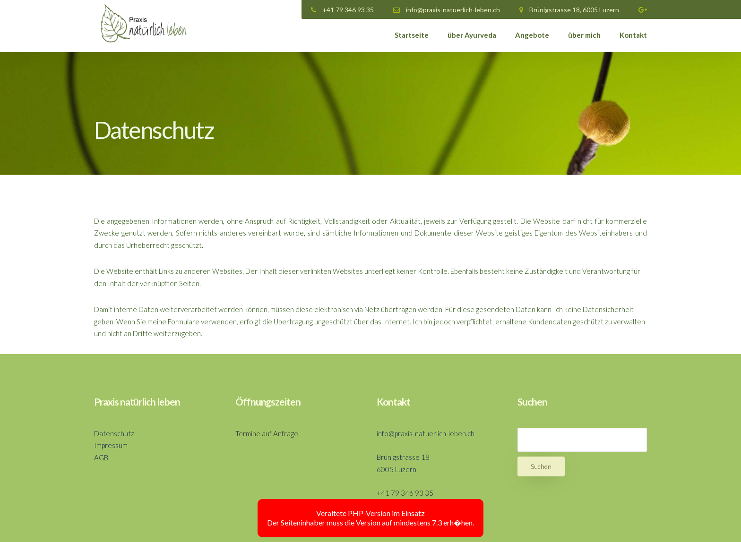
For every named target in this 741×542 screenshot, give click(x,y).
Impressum (111, 445)
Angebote (532, 35)
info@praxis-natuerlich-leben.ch (446, 10)
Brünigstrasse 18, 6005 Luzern (569, 10)
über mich (584, 35)
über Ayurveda (472, 35)
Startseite (412, 35)
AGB (101, 457)
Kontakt (633, 35)
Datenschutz (114, 433)
